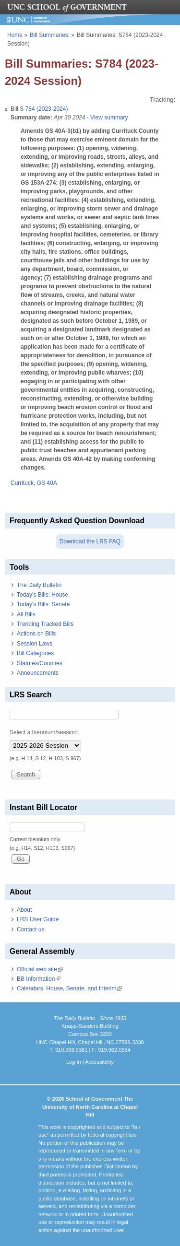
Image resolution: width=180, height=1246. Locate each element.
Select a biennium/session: (44, 732)
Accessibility (99, 1062)
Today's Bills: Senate (43, 604)
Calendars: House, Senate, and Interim (69, 988)
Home (15, 35)
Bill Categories (35, 653)
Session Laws (34, 643)
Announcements (38, 673)
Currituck (22, 483)
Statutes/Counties (39, 663)
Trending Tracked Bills (45, 624)
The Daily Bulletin (39, 585)
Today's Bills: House (42, 594)
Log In (73, 1062)
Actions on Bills (36, 633)
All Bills (26, 614)
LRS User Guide (38, 919)
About (24, 909)
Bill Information (38, 979)
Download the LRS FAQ (90, 541)
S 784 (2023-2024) (44, 109)
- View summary (106, 117)
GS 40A (47, 483)
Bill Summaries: (50, 35)
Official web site (40, 969)
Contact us (30, 929)
